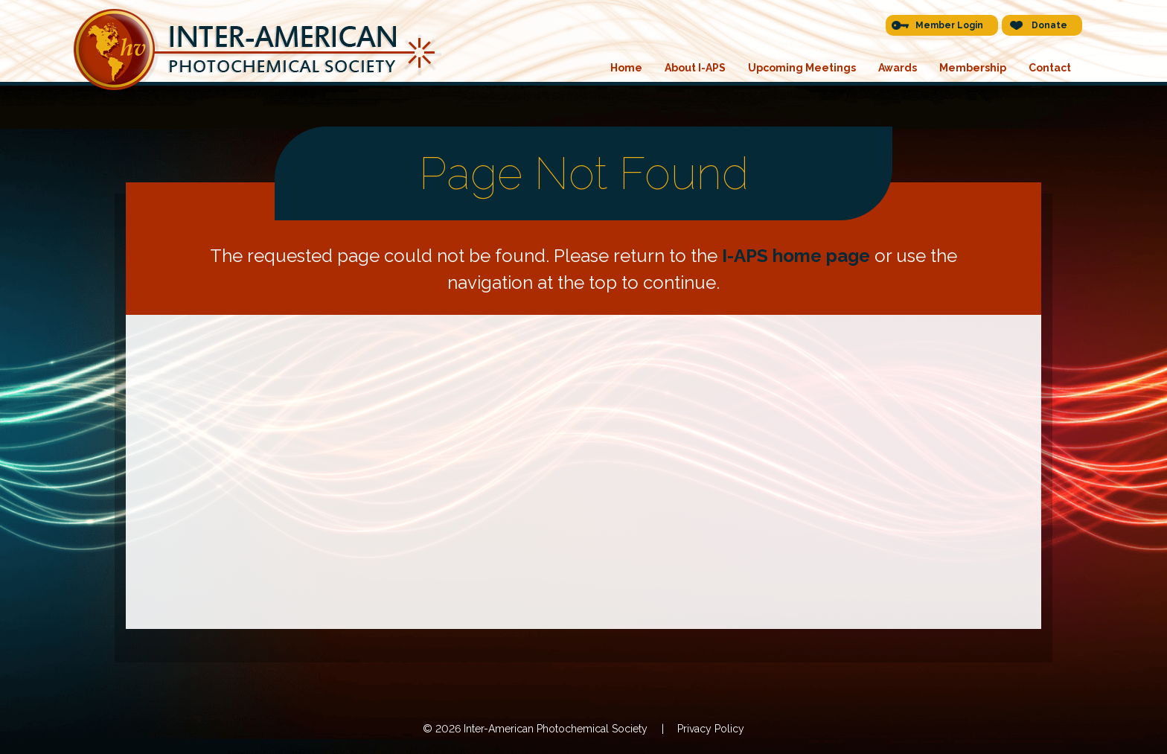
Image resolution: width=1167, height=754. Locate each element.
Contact (1050, 68)
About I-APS (695, 68)
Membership (972, 68)
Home (626, 68)
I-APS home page (796, 255)
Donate (1049, 25)
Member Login (949, 25)
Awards (897, 68)
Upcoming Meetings (802, 68)
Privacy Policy (710, 729)
